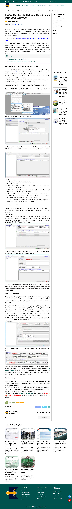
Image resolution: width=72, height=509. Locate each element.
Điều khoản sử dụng (25, 494)
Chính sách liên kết (25, 496)
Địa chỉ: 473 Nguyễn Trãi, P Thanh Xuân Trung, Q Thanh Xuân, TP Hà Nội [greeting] (23, 1)
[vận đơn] (15, 71)
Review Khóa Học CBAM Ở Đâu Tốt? (63, 102)
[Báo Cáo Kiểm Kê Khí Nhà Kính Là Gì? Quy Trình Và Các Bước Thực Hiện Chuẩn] (55, 91)
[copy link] (21, 24)
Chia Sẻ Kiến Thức (42, 5)
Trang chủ (18, 5)
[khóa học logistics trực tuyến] (12, 150)
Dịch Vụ (32, 5)
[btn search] (65, 2)
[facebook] (5, 1)
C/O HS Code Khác (57, 493)
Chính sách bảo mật (25, 492)
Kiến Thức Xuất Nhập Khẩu (57, 26)
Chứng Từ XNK (40, 492)
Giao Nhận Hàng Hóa (43, 430)
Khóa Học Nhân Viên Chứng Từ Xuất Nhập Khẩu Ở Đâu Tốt (63, 121)
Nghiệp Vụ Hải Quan (57, 498)
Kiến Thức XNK (14, 21)
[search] (58, 1)
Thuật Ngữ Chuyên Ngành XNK (41, 497)
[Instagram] (47, 412)
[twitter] (7, 1)
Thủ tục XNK (40, 494)
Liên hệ (62, 5)
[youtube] (8, 1)
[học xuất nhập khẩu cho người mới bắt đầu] (39, 77)
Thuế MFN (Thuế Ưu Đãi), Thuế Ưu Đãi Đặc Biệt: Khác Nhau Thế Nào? (63, 111)
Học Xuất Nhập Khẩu (57, 20)
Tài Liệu (56, 5)
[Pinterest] (46, 412)
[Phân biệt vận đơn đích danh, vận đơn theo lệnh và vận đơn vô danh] (12, 434)
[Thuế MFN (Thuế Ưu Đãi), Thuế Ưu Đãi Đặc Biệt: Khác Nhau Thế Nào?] (55, 110)
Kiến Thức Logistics (57, 23)
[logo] (7, 7)
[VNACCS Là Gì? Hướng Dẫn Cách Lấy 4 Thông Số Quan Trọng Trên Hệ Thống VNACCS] (55, 78)
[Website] (43, 412)
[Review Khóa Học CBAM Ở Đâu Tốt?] (55, 103)
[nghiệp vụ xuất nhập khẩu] (26, 393)
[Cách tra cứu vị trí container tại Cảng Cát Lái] (44, 434)
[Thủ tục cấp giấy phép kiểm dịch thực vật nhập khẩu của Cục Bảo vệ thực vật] (12, 462)
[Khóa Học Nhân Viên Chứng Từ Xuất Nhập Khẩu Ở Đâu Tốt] (55, 120)
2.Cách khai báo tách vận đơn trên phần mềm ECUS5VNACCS (21, 61)
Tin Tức (50, 5)
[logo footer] (12, 493)
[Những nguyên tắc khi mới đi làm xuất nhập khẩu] (28, 434)
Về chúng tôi (25, 5)
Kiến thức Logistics (57, 491)
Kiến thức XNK (40, 490)
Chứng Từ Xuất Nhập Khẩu (11, 431)
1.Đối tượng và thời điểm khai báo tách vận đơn (17, 59)
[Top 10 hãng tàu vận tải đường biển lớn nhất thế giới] (28, 462)
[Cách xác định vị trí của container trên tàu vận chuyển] (60, 434)
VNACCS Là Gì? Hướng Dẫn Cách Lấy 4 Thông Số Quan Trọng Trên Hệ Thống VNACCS (63, 80)
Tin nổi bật (55, 33)
